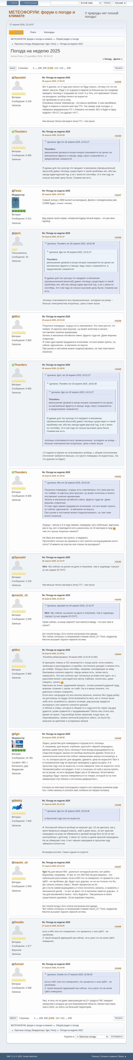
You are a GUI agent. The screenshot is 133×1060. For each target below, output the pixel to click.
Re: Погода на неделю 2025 (56, 77)
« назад (107, 59)
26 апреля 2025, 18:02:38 (53, 135)
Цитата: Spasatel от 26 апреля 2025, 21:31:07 (70, 605)
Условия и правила (109, 1056)
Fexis (53, 44)
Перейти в (69, 1036)
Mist (17, 316)
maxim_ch (21, 595)
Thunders (20, 131)
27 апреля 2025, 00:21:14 (53, 866)
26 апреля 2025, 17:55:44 (53, 81)
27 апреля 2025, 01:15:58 (53, 968)
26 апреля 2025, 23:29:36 (53, 737)
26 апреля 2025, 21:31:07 (53, 561)
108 (40, 68)
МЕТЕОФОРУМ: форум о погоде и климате (42, 14)
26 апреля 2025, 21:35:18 (53, 599)
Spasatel (20, 77)
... (36, 68)
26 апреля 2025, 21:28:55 (53, 368)
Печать (119, 68)
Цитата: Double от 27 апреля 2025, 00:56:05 (69, 974)
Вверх (13, 1018)
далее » (117, 59)
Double (19, 922)
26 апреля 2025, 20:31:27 (53, 237)
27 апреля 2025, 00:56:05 (53, 926)
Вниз (12, 68)
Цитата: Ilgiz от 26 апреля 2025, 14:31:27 (68, 142)
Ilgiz (47, 44)
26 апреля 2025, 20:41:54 (53, 320)
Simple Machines (30, 1056)
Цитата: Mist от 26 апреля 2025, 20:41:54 (68, 483)
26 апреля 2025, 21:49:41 (53, 653)
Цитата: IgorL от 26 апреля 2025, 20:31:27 (68, 375)
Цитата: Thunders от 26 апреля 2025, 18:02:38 (71, 243)
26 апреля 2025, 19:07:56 (53, 194)
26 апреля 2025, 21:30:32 (53, 476)
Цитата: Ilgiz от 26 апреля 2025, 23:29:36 (68, 811)
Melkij (18, 800)
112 (61, 68)
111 (56, 68)
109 (44, 68)
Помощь (95, 1056)
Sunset (18, 964)
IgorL (17, 233)
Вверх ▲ (122, 1056)
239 (69, 68)
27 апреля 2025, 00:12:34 (53, 804)
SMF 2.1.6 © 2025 (14, 1056)
